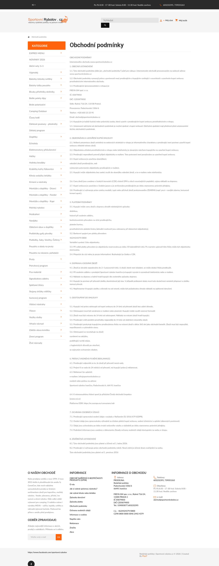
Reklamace (74, 520)
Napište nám (75, 516)
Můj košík (181, 20)
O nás (72, 481)
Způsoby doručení (77, 494)
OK (58, 534)
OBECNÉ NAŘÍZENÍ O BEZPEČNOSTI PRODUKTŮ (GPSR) (86, 476)
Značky (73, 524)
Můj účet (166, 20)
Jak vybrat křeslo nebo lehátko (83, 490)
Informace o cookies (78, 511)
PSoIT (144, 553)
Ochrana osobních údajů (80, 507)
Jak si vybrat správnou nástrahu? (83, 486)
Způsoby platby (76, 498)
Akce (72, 529)
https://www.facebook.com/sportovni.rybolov (47, 549)
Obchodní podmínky (78, 503)
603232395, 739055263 (174, 5)
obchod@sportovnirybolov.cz (165, 496)
